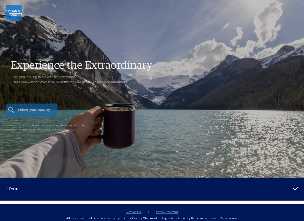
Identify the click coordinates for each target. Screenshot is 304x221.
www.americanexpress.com (58, 133)
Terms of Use (134, 212)
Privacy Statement (167, 212)
